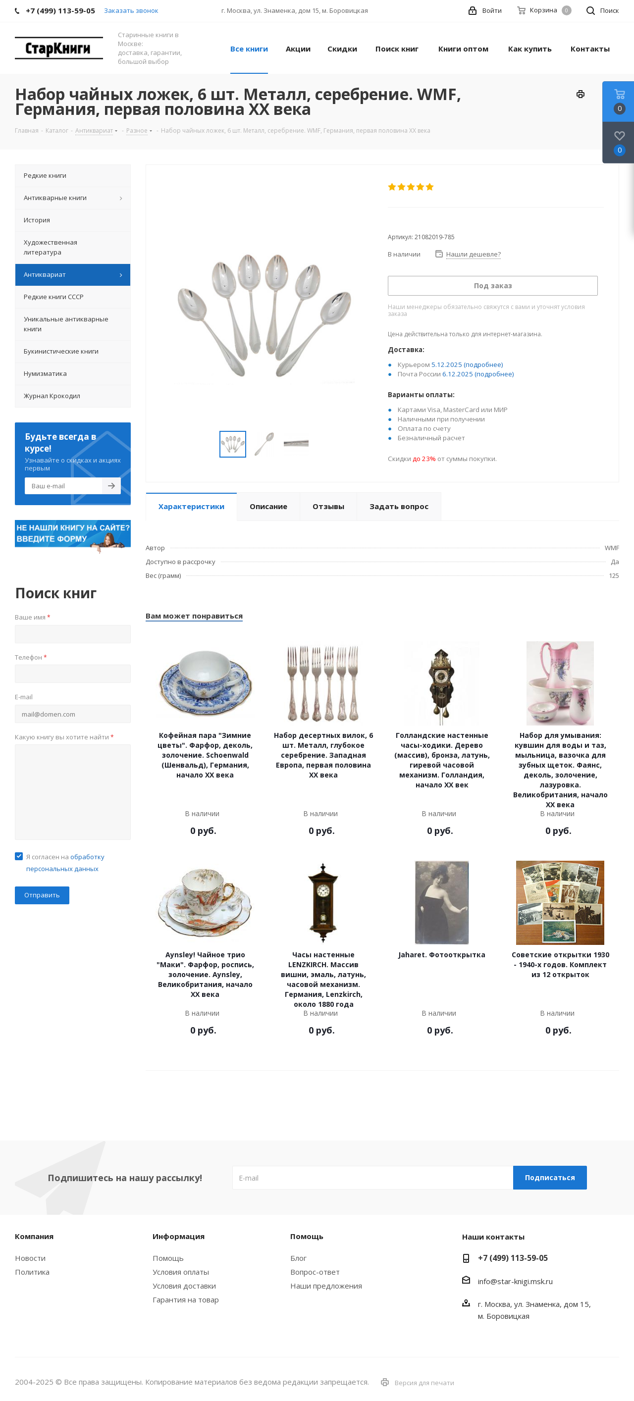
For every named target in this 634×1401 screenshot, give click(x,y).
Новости (30, 1258)
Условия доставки (184, 1286)
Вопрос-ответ (315, 1272)
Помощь (168, 1258)
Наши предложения (326, 1286)
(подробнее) (483, 364)
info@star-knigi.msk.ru (515, 1281)
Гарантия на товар (186, 1299)
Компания (34, 1236)
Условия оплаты (181, 1272)
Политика (32, 1272)
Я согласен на (65, 862)
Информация (179, 1236)
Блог (298, 1258)
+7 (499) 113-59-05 (513, 1257)
